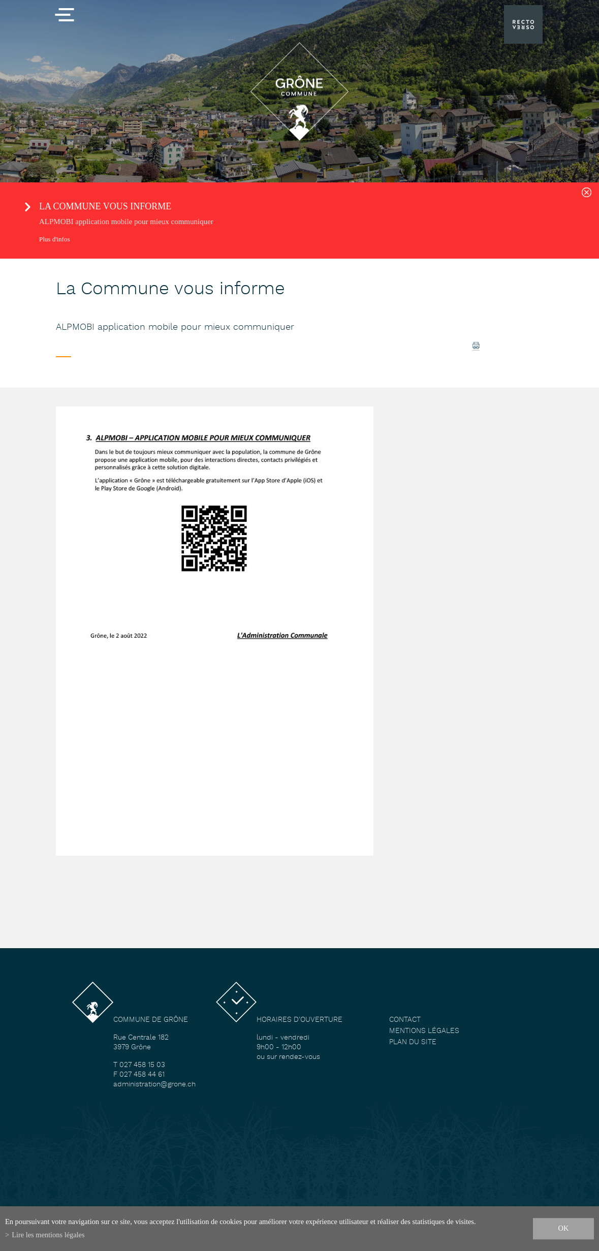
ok (563, 1228)
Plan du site (412, 1042)
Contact (405, 1020)
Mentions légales (424, 1031)
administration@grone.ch (154, 1084)
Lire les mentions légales (48, 1235)
